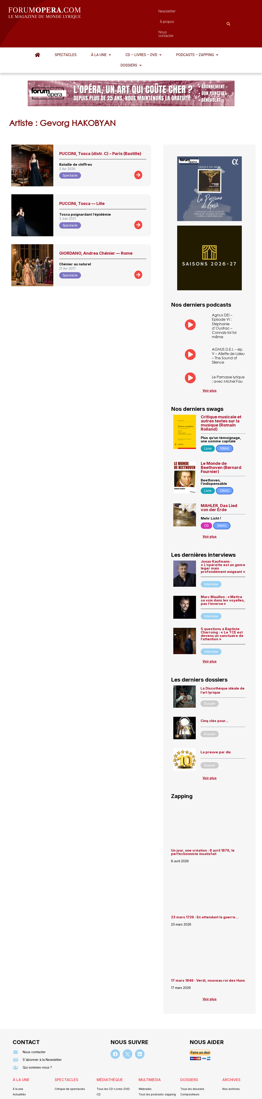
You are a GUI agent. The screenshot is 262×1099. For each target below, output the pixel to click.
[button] (100, 32)
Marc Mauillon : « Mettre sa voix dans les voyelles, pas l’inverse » (223, 578)
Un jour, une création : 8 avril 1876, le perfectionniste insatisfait (203, 830)
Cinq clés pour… (214, 699)
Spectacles (66, 32)
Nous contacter (182, 12)
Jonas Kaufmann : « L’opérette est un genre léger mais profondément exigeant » (223, 544)
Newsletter (124, 12)
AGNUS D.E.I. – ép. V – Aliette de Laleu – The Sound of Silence (228, 334)
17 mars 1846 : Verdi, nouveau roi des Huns (208, 958)
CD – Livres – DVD (143, 32)
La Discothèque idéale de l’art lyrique (223, 668)
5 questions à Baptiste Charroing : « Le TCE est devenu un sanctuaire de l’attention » (222, 612)
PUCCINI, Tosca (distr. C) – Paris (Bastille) (100, 131)
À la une (101, 32)
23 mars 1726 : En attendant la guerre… (204, 895)
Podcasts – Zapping (196, 32)
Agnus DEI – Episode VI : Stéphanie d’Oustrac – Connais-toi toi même (224, 303)
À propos (151, 12)
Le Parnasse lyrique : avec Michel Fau (228, 356)
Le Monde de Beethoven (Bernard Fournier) (221, 445)
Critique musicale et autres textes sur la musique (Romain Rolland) (221, 400)
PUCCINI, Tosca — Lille (82, 181)
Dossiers (130, 43)
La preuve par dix (216, 730)
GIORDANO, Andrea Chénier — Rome (95, 231)
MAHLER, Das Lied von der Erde (219, 485)
